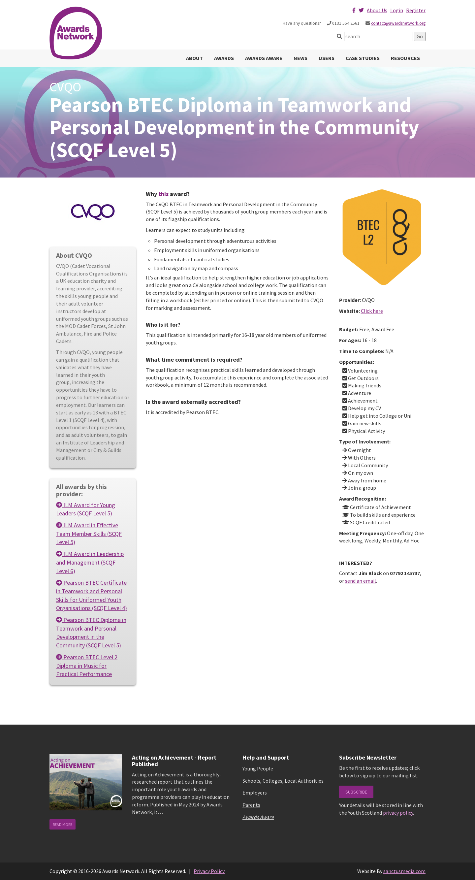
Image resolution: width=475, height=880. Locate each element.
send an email (360, 580)
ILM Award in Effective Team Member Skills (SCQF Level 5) (89, 533)
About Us (377, 10)
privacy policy (398, 812)
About (194, 58)
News (300, 58)
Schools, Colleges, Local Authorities (283, 780)
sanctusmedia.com (404, 871)
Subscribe (356, 792)
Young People (257, 768)
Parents (251, 804)
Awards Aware (263, 58)
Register (416, 10)
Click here (372, 311)
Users (326, 58)
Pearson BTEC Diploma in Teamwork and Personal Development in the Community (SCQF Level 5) (91, 632)
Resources (405, 58)
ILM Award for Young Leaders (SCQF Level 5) (85, 509)
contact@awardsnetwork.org (398, 23)
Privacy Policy (209, 871)
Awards (224, 58)
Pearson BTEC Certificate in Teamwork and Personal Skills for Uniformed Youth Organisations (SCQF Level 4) (91, 595)
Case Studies (363, 58)
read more (62, 824)
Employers (254, 792)
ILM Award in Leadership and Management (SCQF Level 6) (90, 562)
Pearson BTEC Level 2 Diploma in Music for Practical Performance (86, 665)
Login (396, 10)
